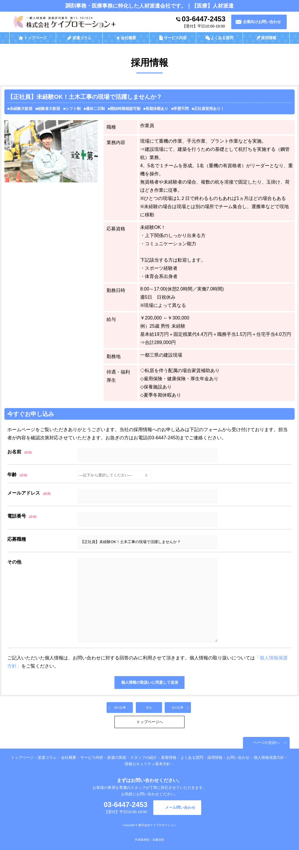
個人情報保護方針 (269, 757)
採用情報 (214, 757)
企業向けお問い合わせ (262, 22)
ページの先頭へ (266, 742)
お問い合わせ (238, 757)
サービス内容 (91, 757)
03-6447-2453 (203, 19)
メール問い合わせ (180, 807)
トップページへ (149, 722)
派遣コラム (47, 757)
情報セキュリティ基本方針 (147, 764)
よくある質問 (191, 757)
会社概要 (68, 757)
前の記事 (120, 707)
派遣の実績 (116, 757)
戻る (149, 707)
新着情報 (168, 757)
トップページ (22, 757)
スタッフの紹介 (143, 757)
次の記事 (177, 707)
